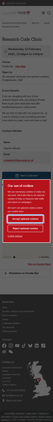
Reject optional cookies (25, 228)
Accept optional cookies (25, 219)
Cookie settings (15, 236)
